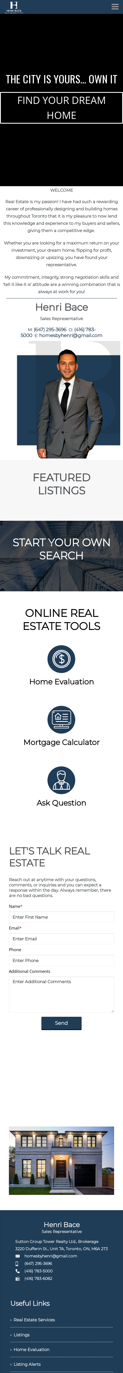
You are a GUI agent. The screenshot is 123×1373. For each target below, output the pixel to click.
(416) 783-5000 (38, 1269)
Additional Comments (29, 970)
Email (15, 927)
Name (15, 905)
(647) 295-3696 (51, 329)
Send (61, 1022)
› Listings (20, 1334)
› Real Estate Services (34, 1319)
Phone (15, 948)
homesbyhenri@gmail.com (70, 334)
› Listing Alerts (26, 1364)
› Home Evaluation (31, 1349)
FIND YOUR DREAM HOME (61, 107)
